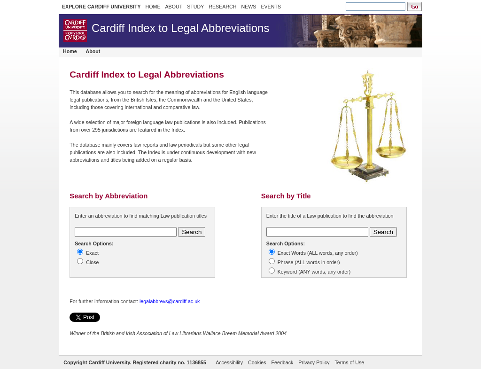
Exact (92, 253)
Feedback (283, 362)
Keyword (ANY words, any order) (314, 272)
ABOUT (173, 6)
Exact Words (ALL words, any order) (318, 253)
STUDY (195, 6)
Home (70, 51)
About (93, 51)
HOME (153, 6)
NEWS (248, 6)
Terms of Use (349, 362)
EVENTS (271, 6)
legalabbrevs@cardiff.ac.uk (170, 301)
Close (92, 262)
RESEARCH (222, 6)
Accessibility (229, 362)
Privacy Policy (313, 362)
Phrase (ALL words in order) (309, 262)
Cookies (257, 362)
